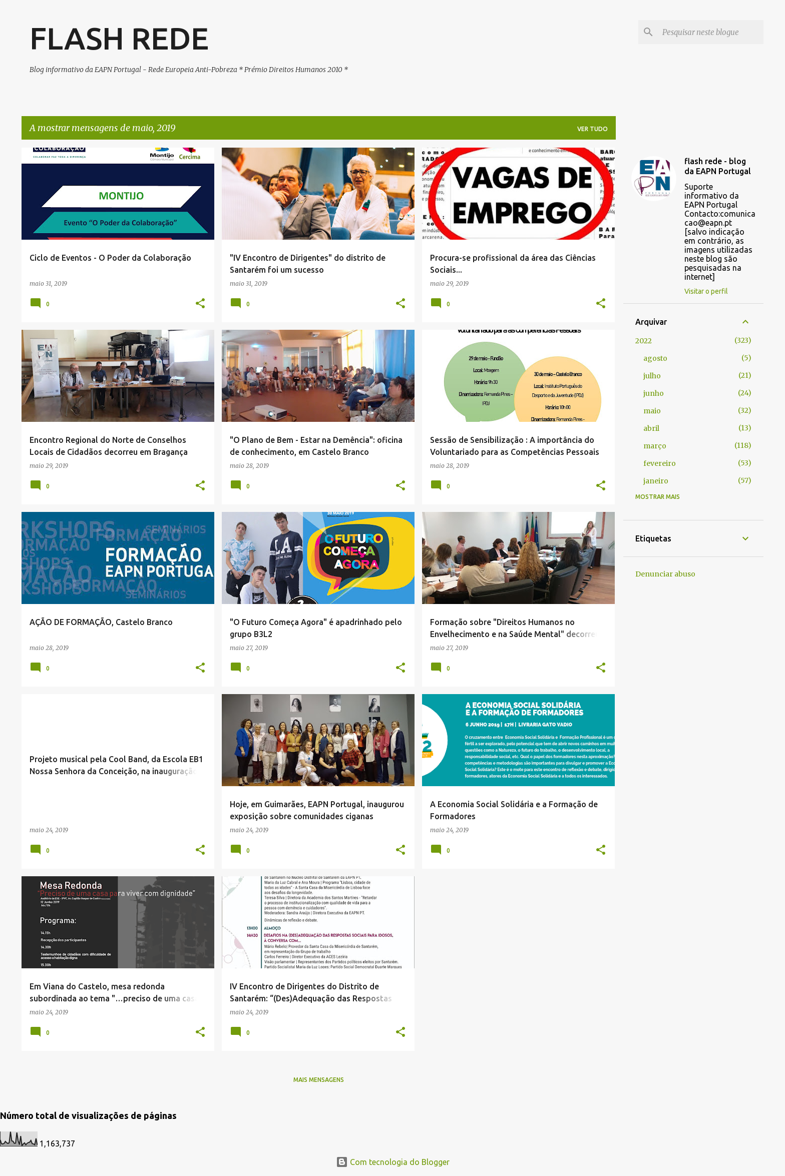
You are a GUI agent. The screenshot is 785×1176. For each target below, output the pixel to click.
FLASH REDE (119, 38)
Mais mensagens (318, 1079)
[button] (200, 303)
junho (653, 393)
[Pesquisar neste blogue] (710, 32)
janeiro (655, 480)
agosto (655, 358)
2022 (643, 340)
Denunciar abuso (665, 573)
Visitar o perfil (706, 291)
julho (652, 375)
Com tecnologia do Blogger (393, 1161)
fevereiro (659, 463)
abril (651, 428)
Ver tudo (592, 129)
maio (652, 410)
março (654, 445)
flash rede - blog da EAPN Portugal (717, 166)
